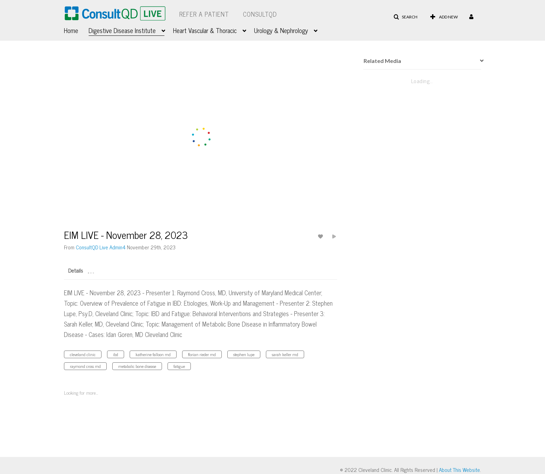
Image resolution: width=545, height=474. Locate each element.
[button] (405, 17)
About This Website (459, 469)
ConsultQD (260, 14)
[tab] (75, 270)
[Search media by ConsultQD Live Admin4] (100, 247)
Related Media (382, 60)
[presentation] (479, 61)
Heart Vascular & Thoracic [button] (205, 30)
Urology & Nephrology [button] (281, 30)
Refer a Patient (204, 14)
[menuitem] (76, 29)
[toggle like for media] (321, 236)
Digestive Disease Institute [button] (122, 30)
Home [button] (71, 30)
